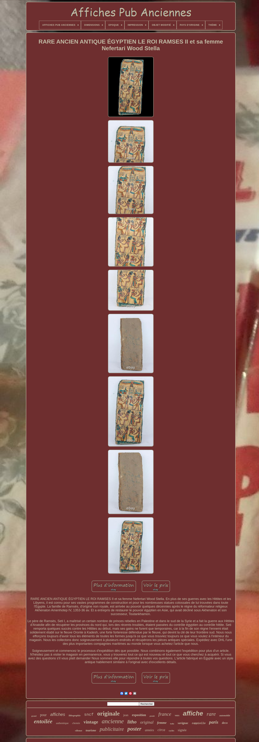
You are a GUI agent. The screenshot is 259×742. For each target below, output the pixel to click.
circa (161, 730)
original (146, 722)
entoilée (43, 721)
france (164, 714)
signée (182, 730)
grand (33, 716)
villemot (78, 730)
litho (132, 722)
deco (225, 723)
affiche (193, 713)
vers (177, 715)
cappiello (199, 723)
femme (162, 723)
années (149, 730)
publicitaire (112, 729)
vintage (91, 722)
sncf (89, 714)
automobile (224, 715)
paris (213, 722)
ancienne (113, 721)
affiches (57, 714)
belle (172, 724)
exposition (139, 715)
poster (134, 729)
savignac (183, 723)
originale (108, 713)
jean (125, 715)
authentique (62, 723)
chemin (76, 723)
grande (152, 716)
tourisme (91, 730)
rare (211, 714)
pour (43, 715)
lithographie (75, 715)
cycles (171, 730)
